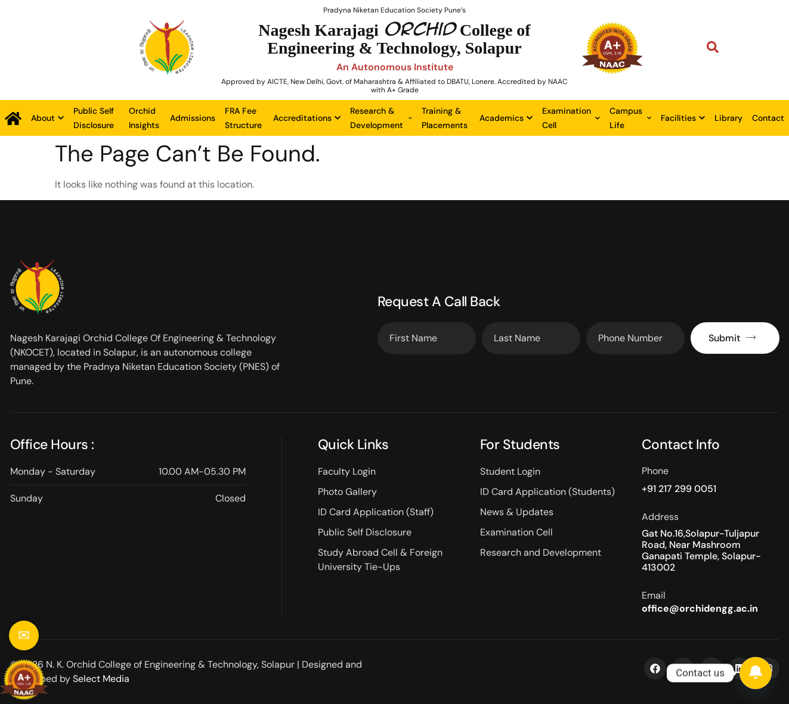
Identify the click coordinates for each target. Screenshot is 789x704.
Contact (768, 118)
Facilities (683, 118)
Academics (506, 118)
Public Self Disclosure (93, 117)
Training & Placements (445, 117)
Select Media (101, 678)
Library (728, 118)
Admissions (192, 118)
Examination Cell (571, 117)
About (47, 118)
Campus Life (630, 117)
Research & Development (381, 117)
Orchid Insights (144, 117)
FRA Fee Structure (243, 117)
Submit (732, 338)
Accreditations (307, 118)
